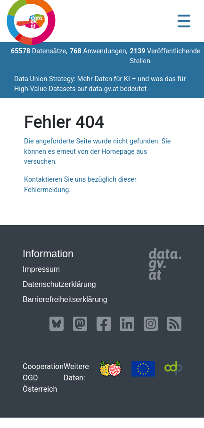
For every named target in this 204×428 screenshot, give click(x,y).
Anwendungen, (99, 51)
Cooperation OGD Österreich (43, 378)
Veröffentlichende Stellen (165, 56)
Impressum (41, 269)
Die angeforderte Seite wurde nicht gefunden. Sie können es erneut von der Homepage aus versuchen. (97, 151)
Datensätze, (39, 51)
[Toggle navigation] (183, 21)
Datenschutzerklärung (59, 284)
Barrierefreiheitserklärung (65, 299)
